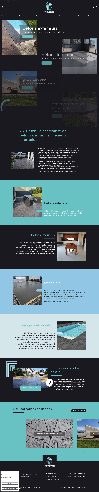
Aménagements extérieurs (58, 15)
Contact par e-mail (53, 479)
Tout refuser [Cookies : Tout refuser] (9, 483)
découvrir (27, 36)
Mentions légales (27, 487)
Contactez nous (93, 15)
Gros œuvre (39, 15)
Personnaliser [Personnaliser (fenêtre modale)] (10, 486)
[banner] (49, 7)
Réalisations (77, 15)
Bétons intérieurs (24, 15)
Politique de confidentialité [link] (10, 488)
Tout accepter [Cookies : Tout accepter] (10, 481)
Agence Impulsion (81, 487)
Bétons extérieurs (6, 15)
